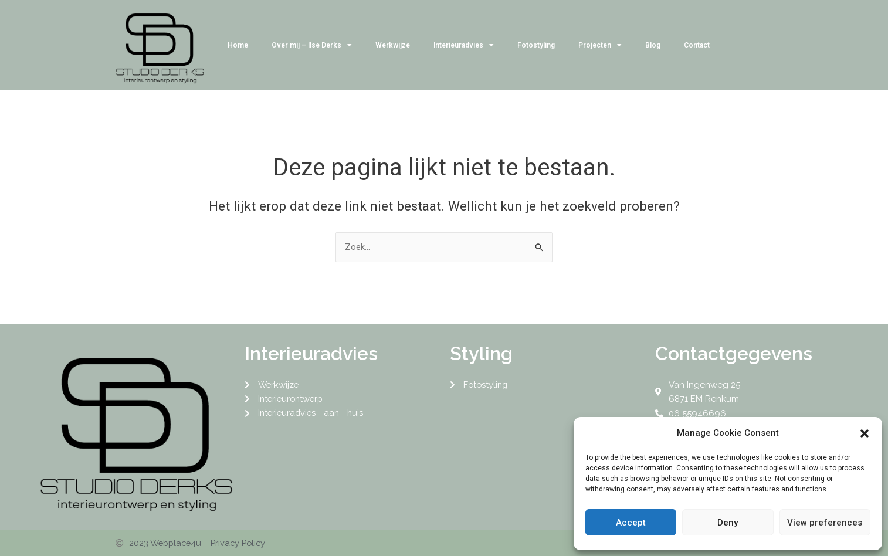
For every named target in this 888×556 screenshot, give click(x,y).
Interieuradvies (463, 45)
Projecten (600, 45)
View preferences (824, 522)
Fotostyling (536, 45)
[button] (864, 433)
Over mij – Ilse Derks (312, 45)
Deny (727, 522)
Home (238, 45)
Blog (652, 45)
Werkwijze (392, 45)
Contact (697, 45)
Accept (631, 522)
